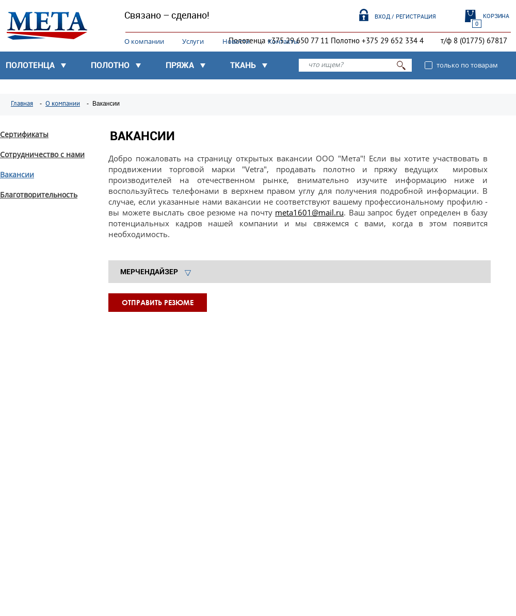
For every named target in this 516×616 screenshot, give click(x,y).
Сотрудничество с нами (42, 154)
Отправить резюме (158, 302)
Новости (236, 41)
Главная (22, 103)
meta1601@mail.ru (309, 212)
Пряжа (180, 65)
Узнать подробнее (59, 446)
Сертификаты (24, 134)
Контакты (283, 41)
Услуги (193, 41)
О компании (144, 41)
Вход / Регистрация (405, 16)
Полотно (110, 65)
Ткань (243, 65)
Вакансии (17, 174)
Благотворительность (38, 194)
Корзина (496, 16)
